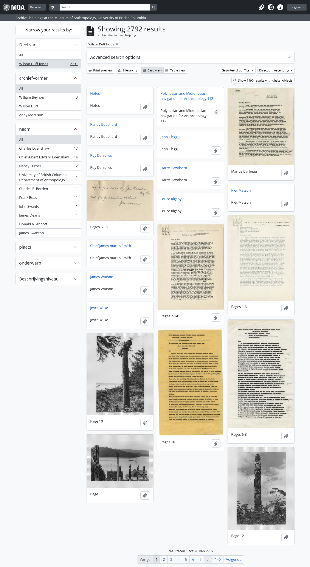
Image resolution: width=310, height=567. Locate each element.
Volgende (233, 559)
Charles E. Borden (48, 189)
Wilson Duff (48, 107)
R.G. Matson (241, 190)
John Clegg (169, 137)
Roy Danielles (101, 155)
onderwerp (30, 263)
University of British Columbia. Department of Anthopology (48, 177)
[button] (261, 7)
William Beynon (48, 98)
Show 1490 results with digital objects (263, 80)
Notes (95, 93)
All (21, 55)
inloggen (295, 7)
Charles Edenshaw (48, 149)
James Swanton (48, 233)
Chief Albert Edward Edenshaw (48, 158)
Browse (36, 7)
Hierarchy (127, 70)
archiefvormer (33, 78)
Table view (175, 70)
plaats (25, 247)
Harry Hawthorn (174, 168)
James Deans (48, 216)
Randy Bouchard (103, 124)
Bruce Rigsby (171, 199)
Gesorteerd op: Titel (236, 70)
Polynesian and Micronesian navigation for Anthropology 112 (187, 96)
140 (218, 559)
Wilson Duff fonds (48, 64)
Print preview (100, 70)
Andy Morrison (48, 115)
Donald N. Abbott (48, 225)
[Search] (104, 7)
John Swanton (48, 207)
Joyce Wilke (99, 307)
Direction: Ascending (274, 70)
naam (25, 129)
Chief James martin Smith (110, 245)
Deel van (27, 45)
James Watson (101, 276)
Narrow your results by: (48, 30)
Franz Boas (48, 198)
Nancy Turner (48, 166)
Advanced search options (115, 57)
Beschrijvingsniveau (39, 279)
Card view (152, 70)
